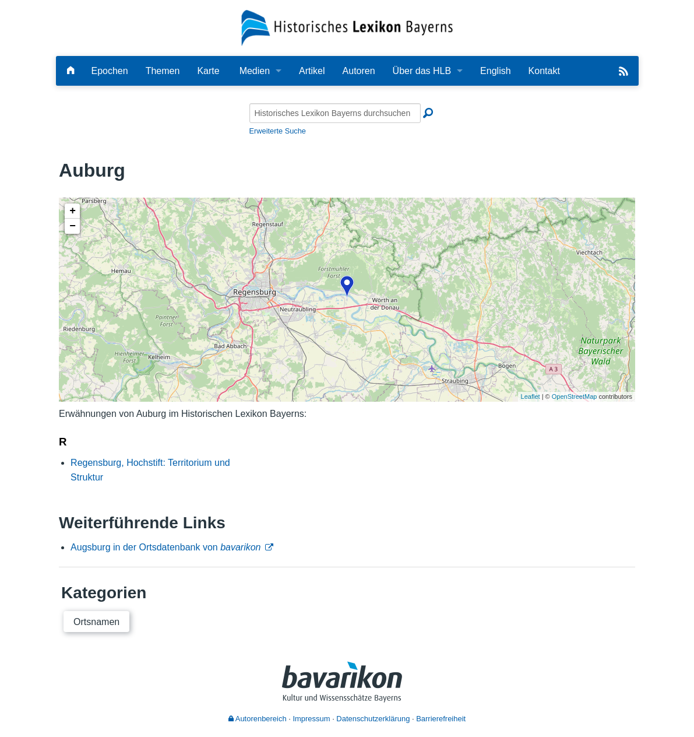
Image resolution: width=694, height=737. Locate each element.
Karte (208, 71)
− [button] (72, 226)
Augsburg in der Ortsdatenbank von (165, 547)
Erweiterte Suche (277, 131)
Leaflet (530, 396)
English (495, 71)
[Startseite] (347, 27)
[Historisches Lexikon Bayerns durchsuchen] (335, 113)
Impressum (311, 718)
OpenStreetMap (574, 396)
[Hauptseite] (70, 71)
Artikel (312, 71)
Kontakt (544, 71)
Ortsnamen (96, 622)
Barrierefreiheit (441, 718)
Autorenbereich (257, 718)
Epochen (109, 71)
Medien (254, 71)
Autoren (359, 71)
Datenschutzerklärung (373, 718)
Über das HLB (422, 71)
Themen (163, 71)
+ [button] (72, 211)
